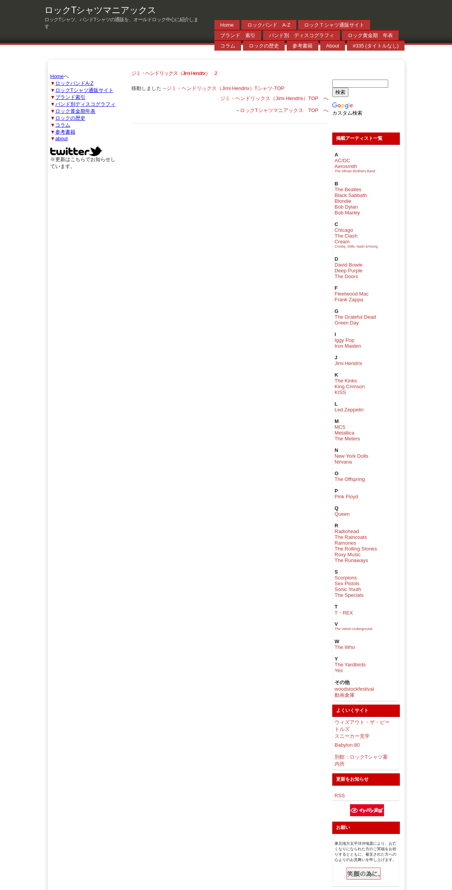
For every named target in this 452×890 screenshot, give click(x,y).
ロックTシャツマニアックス (100, 10)
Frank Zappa (349, 299)
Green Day (347, 323)
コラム (227, 46)
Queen (342, 514)
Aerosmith (346, 166)
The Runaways (351, 560)
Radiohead (347, 531)
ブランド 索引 (237, 35)
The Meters (347, 439)
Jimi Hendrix (348, 363)
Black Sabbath (351, 195)
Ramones (345, 543)
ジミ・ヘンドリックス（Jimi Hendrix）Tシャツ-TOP (225, 88)
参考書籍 (302, 46)
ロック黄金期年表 (75, 111)
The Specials (349, 595)
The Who (345, 647)
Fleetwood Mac (352, 294)
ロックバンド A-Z (269, 25)
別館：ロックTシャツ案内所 (361, 760)
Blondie (343, 201)
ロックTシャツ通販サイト (84, 90)
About (332, 46)
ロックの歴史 (264, 46)
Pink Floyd (346, 496)
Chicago (344, 230)
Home (227, 25)
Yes (339, 670)
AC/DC (342, 160)
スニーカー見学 (352, 736)
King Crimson (350, 386)
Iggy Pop (344, 340)
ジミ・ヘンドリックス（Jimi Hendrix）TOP (269, 98)
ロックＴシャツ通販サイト (334, 25)
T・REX (344, 613)
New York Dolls (351, 456)
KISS (340, 392)
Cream (342, 242)
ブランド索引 (70, 97)
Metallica (344, 433)
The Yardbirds (350, 665)
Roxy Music (347, 554)
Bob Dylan (346, 207)
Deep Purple (348, 270)
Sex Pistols (347, 583)
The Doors (346, 276)
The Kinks (346, 381)
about (61, 138)
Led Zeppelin (349, 410)
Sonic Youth (348, 589)
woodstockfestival (354, 689)
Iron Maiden (348, 346)
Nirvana (343, 462)
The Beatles (348, 189)
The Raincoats (351, 537)
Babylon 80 (347, 745)
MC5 (340, 427)
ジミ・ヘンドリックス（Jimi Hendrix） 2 (174, 73)
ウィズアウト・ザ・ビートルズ (362, 725)
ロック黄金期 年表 (370, 35)
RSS (340, 795)
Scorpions (346, 578)
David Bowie (348, 265)
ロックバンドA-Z (74, 83)
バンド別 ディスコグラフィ (301, 35)
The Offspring (350, 479)
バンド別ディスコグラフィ (85, 104)
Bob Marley (347, 213)
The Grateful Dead (355, 317)
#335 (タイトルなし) (376, 46)
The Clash (346, 236)
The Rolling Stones (356, 549)
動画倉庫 (345, 695)
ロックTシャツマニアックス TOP (279, 110)
